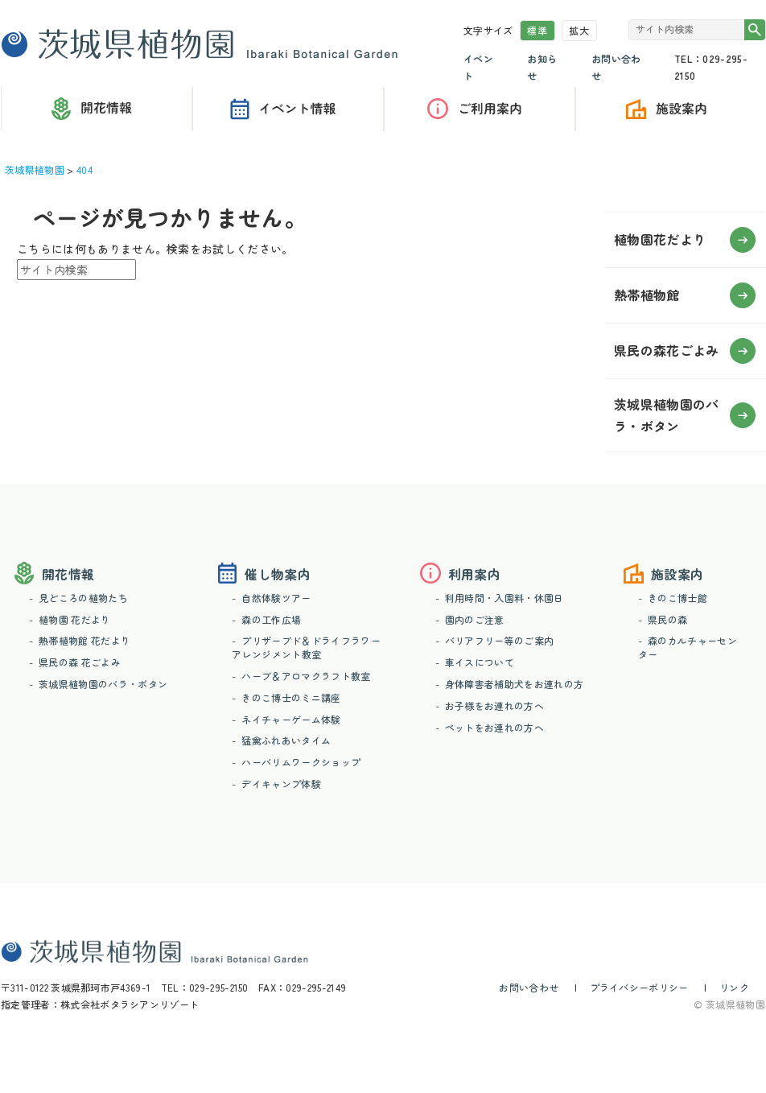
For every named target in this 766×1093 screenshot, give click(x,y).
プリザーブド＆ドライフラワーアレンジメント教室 (306, 647)
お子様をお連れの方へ (494, 705)
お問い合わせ (528, 987)
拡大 (579, 30)
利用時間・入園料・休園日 (504, 597)
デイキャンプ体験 (281, 783)
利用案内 (479, 109)
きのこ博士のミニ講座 (290, 697)
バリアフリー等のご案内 (499, 640)
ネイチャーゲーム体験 (290, 719)
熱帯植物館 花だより (84, 640)
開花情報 (68, 574)
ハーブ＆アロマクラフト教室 (305, 676)
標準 (537, 30)
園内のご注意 (474, 619)
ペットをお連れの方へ (494, 727)
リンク (734, 987)
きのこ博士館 (677, 597)
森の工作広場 (271, 619)
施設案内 (677, 574)
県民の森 (667, 619)
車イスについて (479, 662)
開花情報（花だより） (96, 109)
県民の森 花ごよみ (80, 662)
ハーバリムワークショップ (300, 762)
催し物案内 (288, 109)
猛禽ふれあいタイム (286, 740)
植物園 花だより (75, 619)
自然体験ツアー (276, 597)
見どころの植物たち (83, 597)
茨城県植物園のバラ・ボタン (103, 684)
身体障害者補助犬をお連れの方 (514, 684)
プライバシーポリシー (639, 987)
